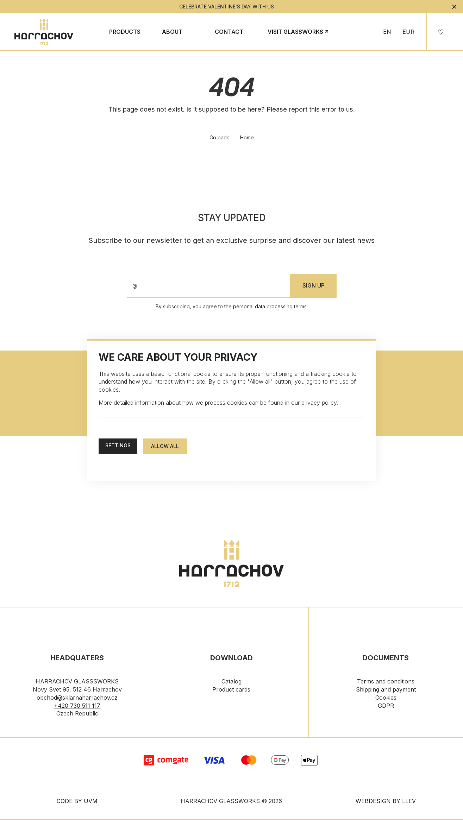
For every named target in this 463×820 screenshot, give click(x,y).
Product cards (231, 690)
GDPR (386, 706)
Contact (229, 31)
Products (124, 31)
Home (247, 138)
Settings (118, 445)
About (172, 31)
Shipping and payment (386, 690)
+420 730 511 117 (77, 706)
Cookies (385, 698)
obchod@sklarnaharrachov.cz (77, 698)
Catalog (231, 682)
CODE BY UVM (77, 801)
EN (387, 31)
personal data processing (263, 307)
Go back (219, 138)
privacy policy (319, 402)
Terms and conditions (385, 682)
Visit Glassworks (295, 31)
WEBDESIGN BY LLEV (386, 801)
